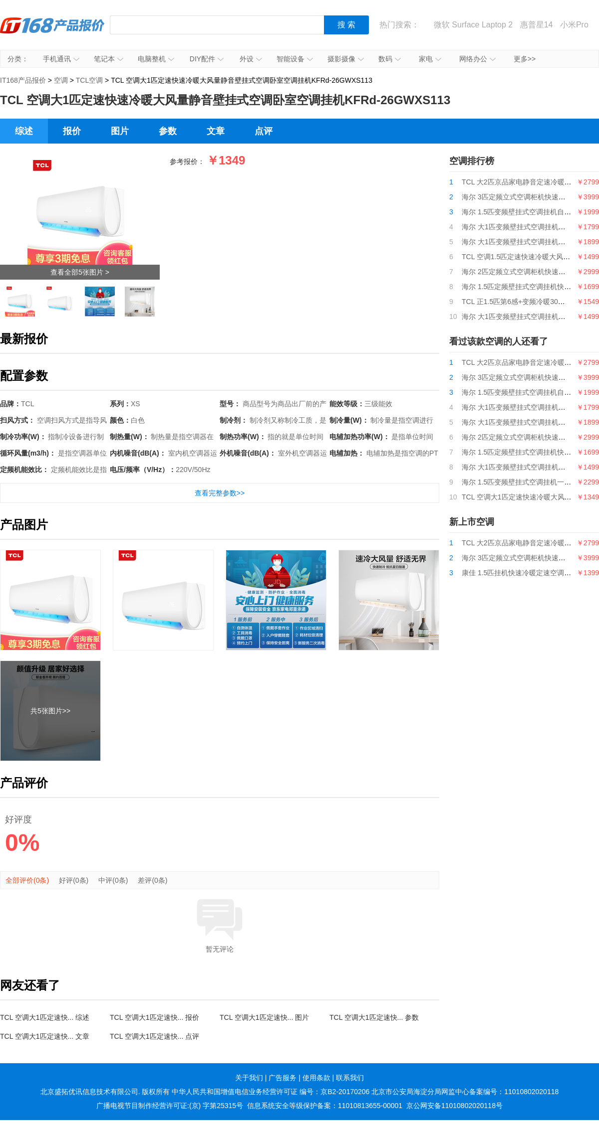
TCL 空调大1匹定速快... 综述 (44, 1017)
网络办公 (477, 59)
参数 (168, 131)
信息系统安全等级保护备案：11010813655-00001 (324, 1106)
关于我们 (249, 1078)
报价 (72, 131)
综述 (24, 131)
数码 (389, 59)
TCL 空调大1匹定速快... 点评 (154, 1036)
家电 (430, 59)
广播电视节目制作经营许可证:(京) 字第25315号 (169, 1106)
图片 (120, 131)
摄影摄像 (345, 59)
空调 (61, 80)
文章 (216, 131)
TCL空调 (89, 80)
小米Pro (574, 24)
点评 (264, 131)
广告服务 (283, 1078)
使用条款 (316, 1078)
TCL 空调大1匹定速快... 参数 (374, 1017)
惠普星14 (536, 24)
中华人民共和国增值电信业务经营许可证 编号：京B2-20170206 (270, 1092)
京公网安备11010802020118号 (454, 1106)
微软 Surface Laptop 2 (473, 24)
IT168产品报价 (52, 32)
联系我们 (350, 1078)
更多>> (525, 59)
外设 (251, 59)
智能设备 (295, 59)
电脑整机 (156, 59)
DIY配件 (207, 59)
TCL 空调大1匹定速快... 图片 (264, 1017)
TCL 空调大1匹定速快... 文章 (44, 1036)
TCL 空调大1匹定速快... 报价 (154, 1017)
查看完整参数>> (220, 493)
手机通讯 (61, 59)
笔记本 (108, 59)
